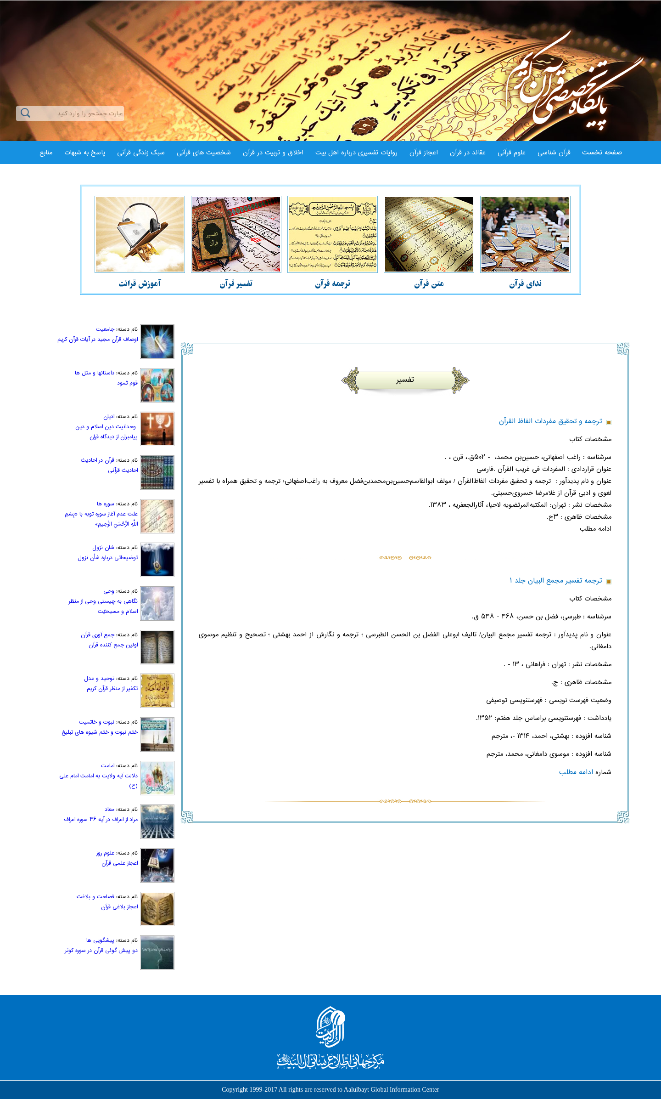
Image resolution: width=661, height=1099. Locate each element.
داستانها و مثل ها (94, 373)
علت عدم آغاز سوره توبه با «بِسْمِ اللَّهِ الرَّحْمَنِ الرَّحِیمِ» (101, 519)
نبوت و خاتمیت (96, 722)
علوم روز (105, 853)
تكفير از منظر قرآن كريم (112, 689)
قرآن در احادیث (97, 460)
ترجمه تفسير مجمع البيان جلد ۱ (556, 581)
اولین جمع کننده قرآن (113, 645)
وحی (108, 591)
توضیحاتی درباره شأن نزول (108, 558)
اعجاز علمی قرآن (119, 863)
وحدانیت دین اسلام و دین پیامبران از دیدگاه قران (106, 432)
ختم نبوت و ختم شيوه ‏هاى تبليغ (100, 732)
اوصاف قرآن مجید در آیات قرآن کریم (97, 339)
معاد (109, 809)
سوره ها (105, 504)
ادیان (108, 417)
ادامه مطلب (576, 772)
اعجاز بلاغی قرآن (119, 907)
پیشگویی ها (100, 940)
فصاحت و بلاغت (95, 897)
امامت (107, 766)
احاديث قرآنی (123, 470)
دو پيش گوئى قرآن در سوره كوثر (101, 951)
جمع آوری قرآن (97, 635)
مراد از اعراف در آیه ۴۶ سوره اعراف (101, 820)
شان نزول (103, 548)
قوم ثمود (127, 383)
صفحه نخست (602, 153)
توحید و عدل (99, 679)
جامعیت (105, 329)
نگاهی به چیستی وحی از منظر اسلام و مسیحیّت (103, 606)
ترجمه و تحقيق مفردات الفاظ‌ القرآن (550, 421)
